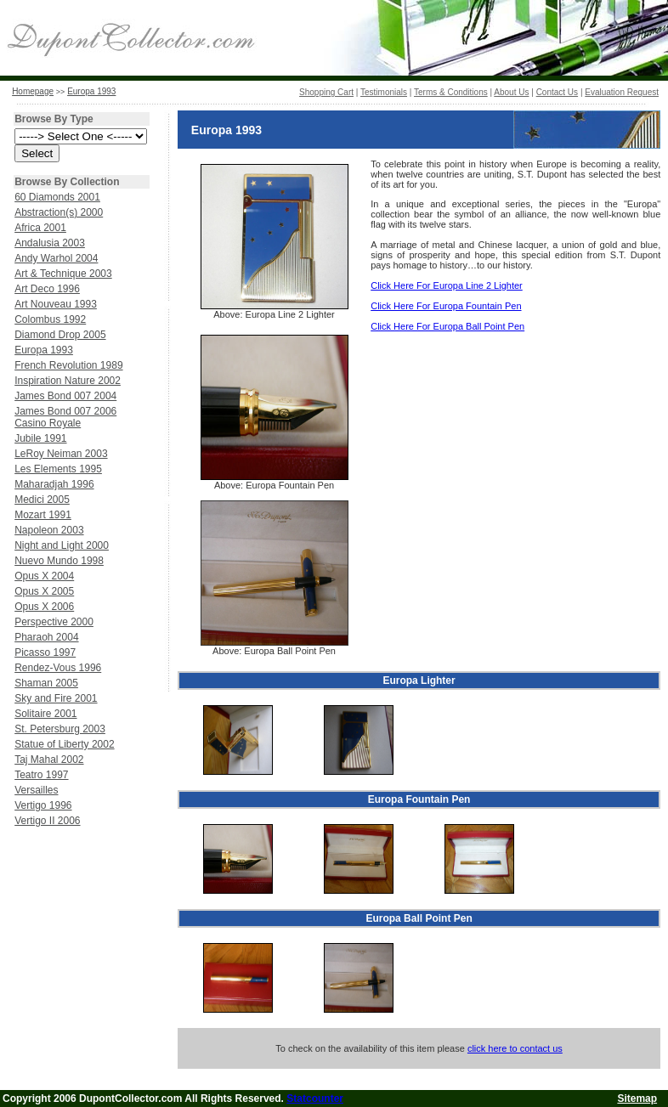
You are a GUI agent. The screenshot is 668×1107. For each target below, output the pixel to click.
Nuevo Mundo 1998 (59, 561)
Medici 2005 (42, 499)
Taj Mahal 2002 (48, 759)
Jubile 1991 (40, 438)
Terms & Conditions (451, 92)
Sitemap (637, 1098)
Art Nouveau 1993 (55, 304)
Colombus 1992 (50, 319)
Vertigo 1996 (42, 805)
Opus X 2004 (44, 576)
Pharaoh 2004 (46, 637)
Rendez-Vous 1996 (57, 668)
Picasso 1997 (45, 652)
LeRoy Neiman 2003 (60, 454)
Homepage (33, 91)
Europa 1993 (91, 91)
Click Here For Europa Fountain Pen (446, 306)
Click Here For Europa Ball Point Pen (447, 326)
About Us (511, 92)
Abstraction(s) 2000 (58, 212)
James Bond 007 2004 (65, 396)
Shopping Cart (326, 92)
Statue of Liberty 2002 (64, 744)
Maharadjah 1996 (53, 484)
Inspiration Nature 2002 (67, 381)
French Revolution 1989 (68, 365)
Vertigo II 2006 (47, 821)
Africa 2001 (40, 228)
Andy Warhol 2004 (56, 258)
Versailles (36, 790)
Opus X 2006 (44, 607)
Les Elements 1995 (58, 469)
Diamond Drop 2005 (59, 335)
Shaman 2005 (46, 683)
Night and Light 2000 (61, 545)
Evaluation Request (622, 92)
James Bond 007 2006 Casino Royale (65, 417)
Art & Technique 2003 (63, 274)
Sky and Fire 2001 (55, 698)
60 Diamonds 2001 (57, 197)
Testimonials (383, 92)
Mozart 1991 (42, 515)
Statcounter (314, 1098)
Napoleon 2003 (48, 530)
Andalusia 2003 (49, 243)
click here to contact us (515, 1048)
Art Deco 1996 (47, 289)
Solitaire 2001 (45, 714)
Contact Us (557, 92)
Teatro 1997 (41, 775)
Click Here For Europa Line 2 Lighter (447, 285)
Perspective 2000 (53, 622)
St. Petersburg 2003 (59, 729)
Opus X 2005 (44, 591)
